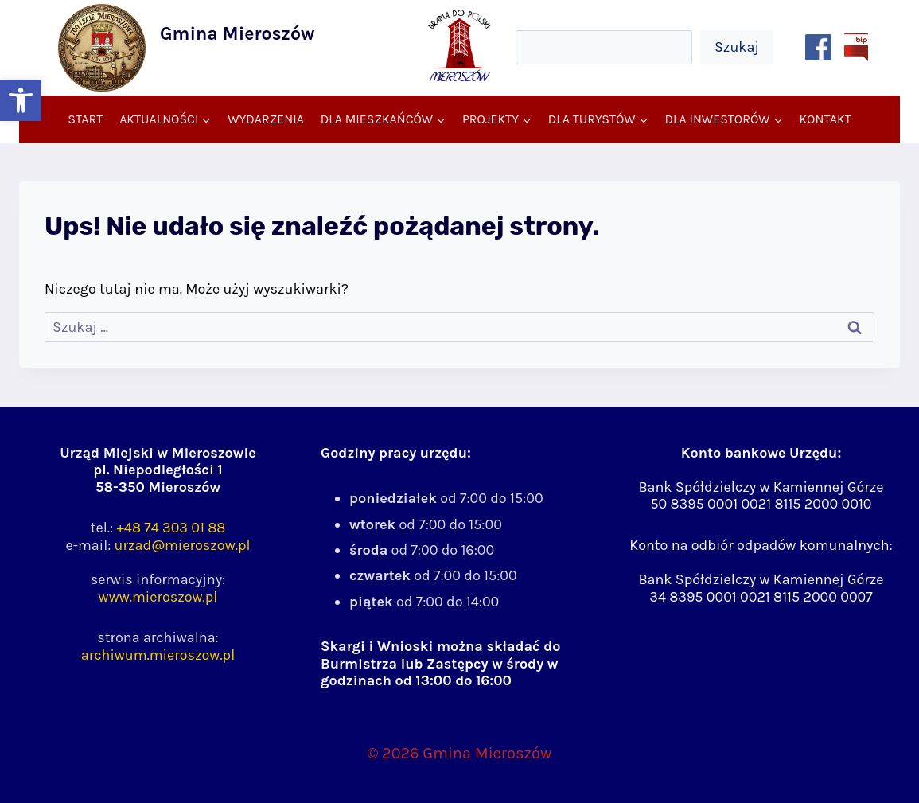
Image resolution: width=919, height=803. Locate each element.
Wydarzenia (266, 119)
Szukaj (737, 47)
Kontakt (825, 119)
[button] (20, 100)
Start (85, 119)
